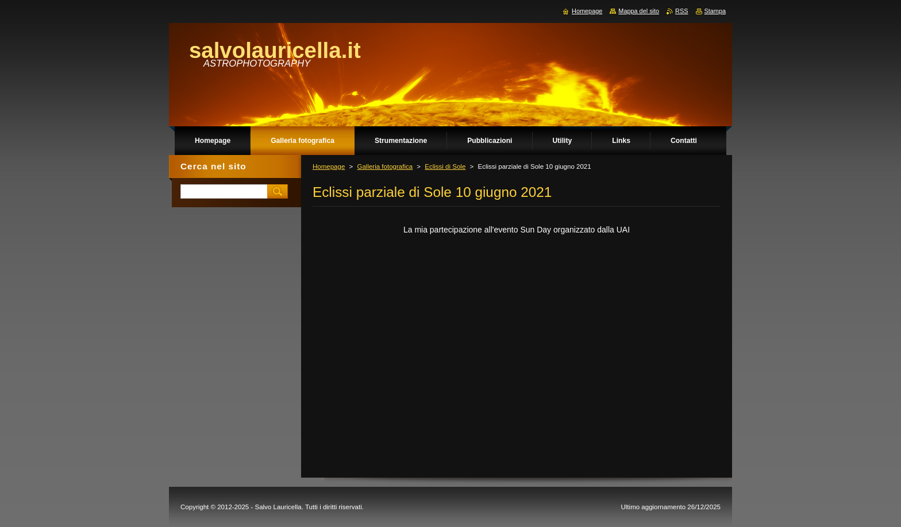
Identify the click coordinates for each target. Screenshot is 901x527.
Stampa (715, 10)
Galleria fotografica (385, 166)
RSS (681, 10)
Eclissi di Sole (445, 166)
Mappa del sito (638, 10)
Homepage (329, 166)
